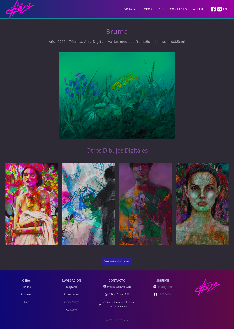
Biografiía (71, 287)
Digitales (26, 294)
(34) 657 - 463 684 (118, 294)
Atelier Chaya (71, 302)
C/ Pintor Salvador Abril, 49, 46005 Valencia (118, 304)
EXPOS (147, 9)
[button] (130, 9)
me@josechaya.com (119, 286)
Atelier (199, 9)
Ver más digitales (117, 261)
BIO (161, 9)
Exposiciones (71, 294)
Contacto (178, 9)
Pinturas (26, 287)
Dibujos (26, 302)
